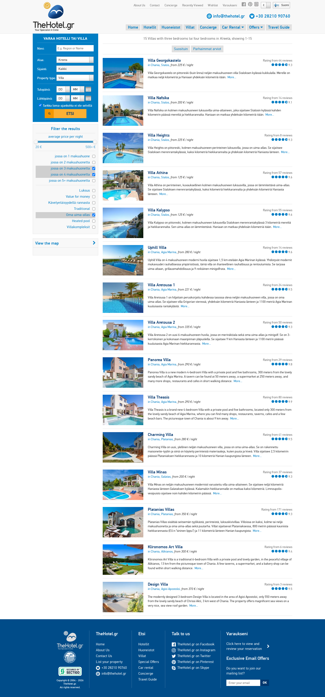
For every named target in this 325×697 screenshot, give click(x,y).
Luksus (84, 190)
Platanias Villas (161, 509)
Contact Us (104, 656)
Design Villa (158, 584)
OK (265, 683)
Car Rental (233, 27)
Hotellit (150, 27)
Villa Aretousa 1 (161, 284)
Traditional (82, 208)
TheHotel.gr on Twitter (191, 656)
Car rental (145, 667)
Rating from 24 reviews (277, 285)
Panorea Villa (159, 359)
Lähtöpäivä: (45, 98)
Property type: (46, 78)
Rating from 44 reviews (277, 60)
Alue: (40, 60)
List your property (109, 662)
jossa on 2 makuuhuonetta (70, 162)
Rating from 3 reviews (278, 584)
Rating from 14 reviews (277, 98)
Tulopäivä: (44, 89)
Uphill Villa (157, 247)
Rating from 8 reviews (278, 135)
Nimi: (40, 48)
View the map (65, 243)
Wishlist (213, 5)
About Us (139, 5)
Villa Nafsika (158, 97)
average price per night (65, 136)
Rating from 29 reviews (277, 360)
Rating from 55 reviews (277, 210)
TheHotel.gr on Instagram (193, 650)
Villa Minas (157, 472)
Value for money (78, 196)
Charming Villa (160, 434)
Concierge (171, 5)
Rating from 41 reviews (277, 435)
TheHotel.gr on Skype (190, 667)
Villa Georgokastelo (164, 60)
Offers (256, 27)
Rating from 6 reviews (278, 547)
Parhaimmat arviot (207, 49)
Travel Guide (279, 27)
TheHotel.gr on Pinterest (193, 662)
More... (232, 77)
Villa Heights (158, 135)
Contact (155, 5)
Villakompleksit (78, 227)
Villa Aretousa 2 (161, 322)
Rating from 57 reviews (277, 173)
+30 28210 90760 (273, 16)
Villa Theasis (158, 397)
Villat (190, 27)
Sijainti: (42, 69)
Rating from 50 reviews (277, 322)
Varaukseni (230, 5)
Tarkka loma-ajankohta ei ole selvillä (67, 105)
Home (133, 27)
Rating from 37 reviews (277, 472)
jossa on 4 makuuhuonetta (70, 174)
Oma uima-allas (78, 215)
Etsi (70, 113)
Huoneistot (171, 27)
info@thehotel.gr (229, 16)
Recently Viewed (192, 5)
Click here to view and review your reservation (244, 646)
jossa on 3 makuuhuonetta (70, 168)
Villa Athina (158, 172)
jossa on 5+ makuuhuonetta (69, 180)
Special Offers (148, 662)
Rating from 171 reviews (276, 509)
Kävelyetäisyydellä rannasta (69, 202)
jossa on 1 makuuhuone (72, 156)
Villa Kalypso (159, 210)
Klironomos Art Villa (165, 546)
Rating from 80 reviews (277, 397)
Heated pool (81, 221)
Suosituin (181, 49)
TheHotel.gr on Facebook (193, 644)
